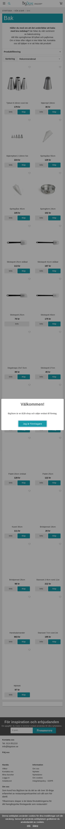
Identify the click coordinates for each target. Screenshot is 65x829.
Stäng (35, 826)
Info (29, 826)
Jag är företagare (32, 423)
